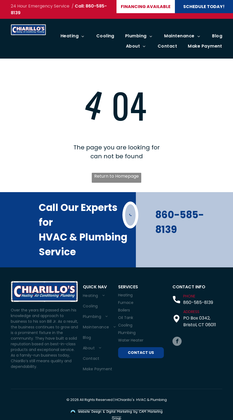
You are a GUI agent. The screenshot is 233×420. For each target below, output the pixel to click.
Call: (79, 6)
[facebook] (177, 342)
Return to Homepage (116, 176)
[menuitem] (68, 36)
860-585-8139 (198, 302)
